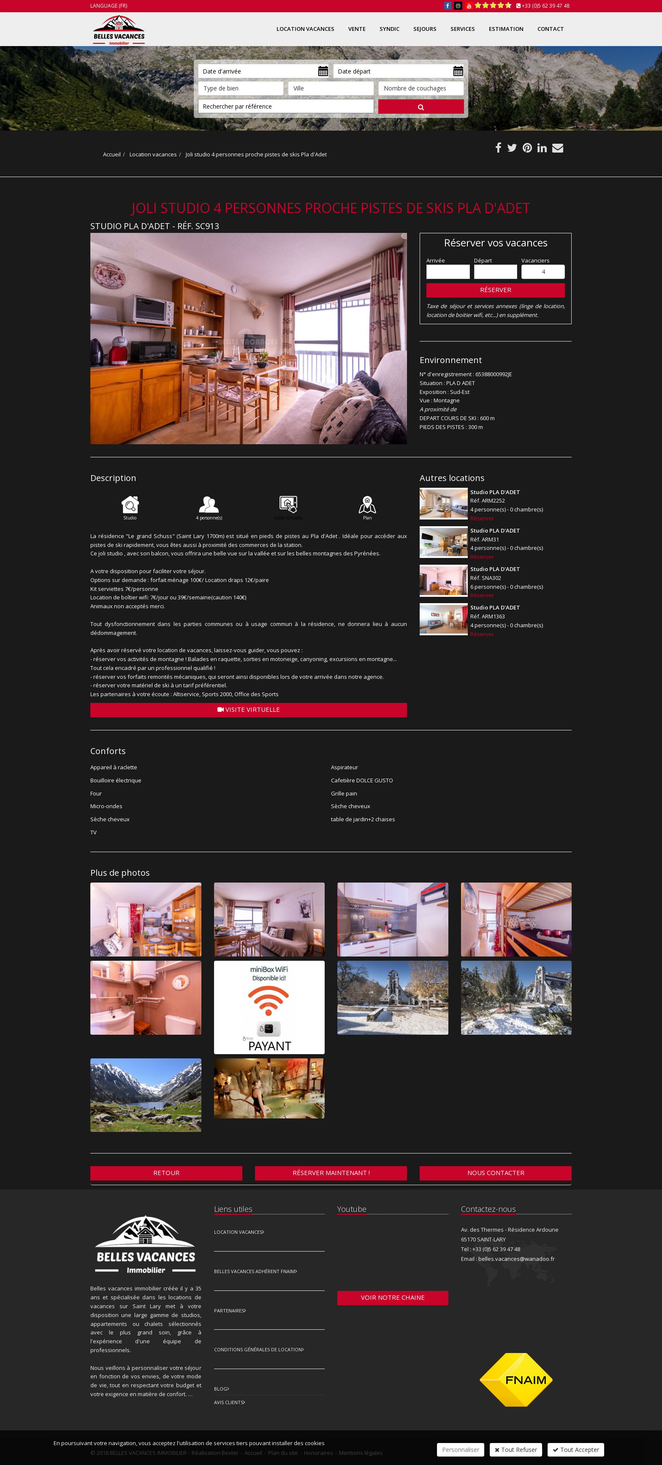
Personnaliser (460, 1450)
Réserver (495, 289)
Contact (550, 29)
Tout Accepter (576, 1450)
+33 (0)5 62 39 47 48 (546, 5)
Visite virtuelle (248, 709)
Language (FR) (108, 5)
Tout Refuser (516, 1450)
